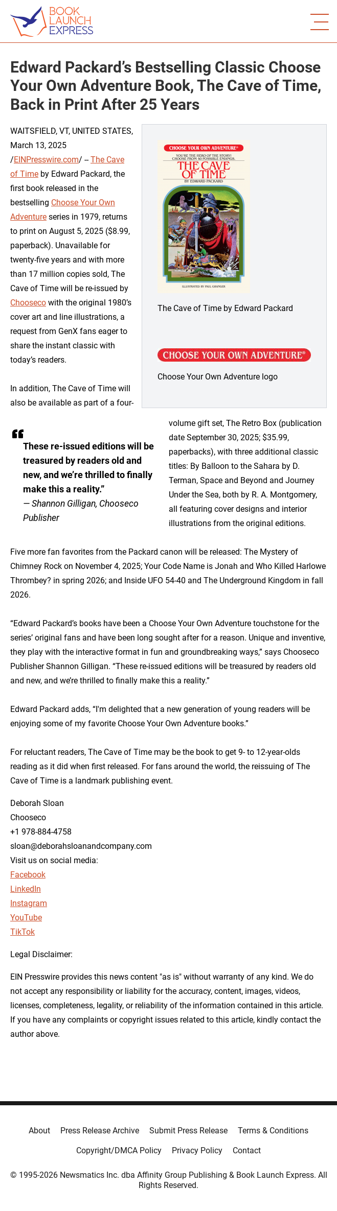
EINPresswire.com (46, 159)
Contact (247, 1150)
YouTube (26, 917)
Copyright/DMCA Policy (119, 1150)
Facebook (28, 875)
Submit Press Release (188, 1130)
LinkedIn (25, 889)
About (39, 1130)
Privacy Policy (197, 1150)
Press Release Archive (99, 1130)
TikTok (22, 932)
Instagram (28, 903)
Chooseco (28, 302)
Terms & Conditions (273, 1130)
